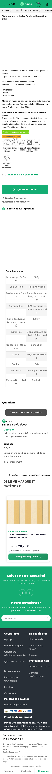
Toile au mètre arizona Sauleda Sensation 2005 (27, 536)
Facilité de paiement (18, 717)
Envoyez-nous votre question (26, 412)
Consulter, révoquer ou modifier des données (29, 475)
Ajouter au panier (25, 189)
